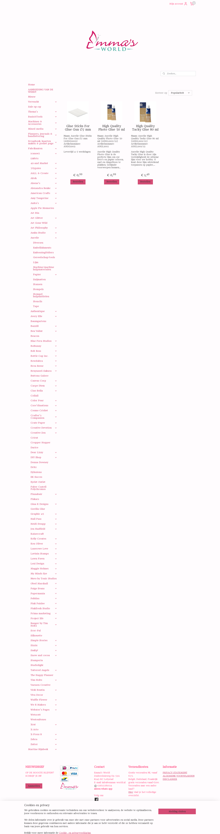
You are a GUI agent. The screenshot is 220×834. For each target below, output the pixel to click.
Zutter (44, 744)
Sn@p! (44, 650)
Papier (45, 274)
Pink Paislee (44, 603)
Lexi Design (44, 563)
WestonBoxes (38, 719)
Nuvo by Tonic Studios (44, 578)
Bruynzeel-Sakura (44, 370)
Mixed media (42, 128)
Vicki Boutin (44, 690)
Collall (34, 395)
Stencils (37, 301)
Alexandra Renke (44, 188)
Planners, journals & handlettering (42, 135)
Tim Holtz (44, 680)
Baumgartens (38, 321)
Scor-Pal (36, 630)
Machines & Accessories (42, 122)
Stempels (38, 289)
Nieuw (31, 96)
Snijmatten (39, 279)
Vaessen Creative (40, 685)
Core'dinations (44, 405)
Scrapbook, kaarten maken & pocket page (42, 142)
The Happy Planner (42, 675)
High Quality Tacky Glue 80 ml (145, 127)
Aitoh (44, 178)
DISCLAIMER (170, 779)
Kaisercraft (37, 533)
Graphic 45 (44, 513)
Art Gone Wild (39, 223)
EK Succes (36, 477)
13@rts (34, 158)
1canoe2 (44, 153)
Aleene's (44, 183)
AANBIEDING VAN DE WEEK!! (40, 90)
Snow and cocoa (44, 655)
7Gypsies (44, 168)
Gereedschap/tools (44, 257)
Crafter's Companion (44, 416)
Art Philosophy (44, 227)
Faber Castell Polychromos (38, 488)
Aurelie (44, 237)
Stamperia (37, 660)
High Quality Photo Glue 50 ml (111, 127)
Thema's (42, 111)
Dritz (34, 467)
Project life (44, 618)
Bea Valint (44, 331)
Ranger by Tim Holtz (44, 624)
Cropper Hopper (40, 442)
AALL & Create (44, 173)
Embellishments (42, 247)
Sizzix (44, 645)
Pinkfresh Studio (44, 608)
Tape (36, 306)
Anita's (44, 203)
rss (129, 828)
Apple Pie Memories (42, 208)
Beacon (35, 336)
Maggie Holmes (44, 568)
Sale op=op (34, 106)
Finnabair (44, 494)
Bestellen (78, 181)
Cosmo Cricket (44, 410)
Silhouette (36, 635)
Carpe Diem (44, 385)
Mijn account (178, 4)
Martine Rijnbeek (42, 749)
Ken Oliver (44, 543)
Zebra (44, 739)
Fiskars (35, 499)
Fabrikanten (42, 148)
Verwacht (42, 101)
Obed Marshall (44, 583)
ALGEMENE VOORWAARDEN (178, 776)
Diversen (38, 242)
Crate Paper (44, 422)
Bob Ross (44, 351)
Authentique (44, 311)
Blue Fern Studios (44, 341)
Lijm (35, 262)
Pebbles (44, 598)
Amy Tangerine (44, 198)
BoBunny (44, 346)
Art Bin (35, 213)
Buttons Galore (39, 375)
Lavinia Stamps (44, 553)
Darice (34, 447)
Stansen (37, 284)
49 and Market (44, 163)
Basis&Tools (42, 116)
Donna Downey (39, 462)
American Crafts (44, 193)
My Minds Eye (44, 573)
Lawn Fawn (44, 558)
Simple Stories (44, 640)
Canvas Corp (44, 380)
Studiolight (37, 665)
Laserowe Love (44, 548)
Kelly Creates (44, 538)
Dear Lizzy (44, 452)
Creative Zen (44, 432)
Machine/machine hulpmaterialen (43, 268)
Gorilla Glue (38, 509)
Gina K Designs (44, 504)
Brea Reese (44, 366)
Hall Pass (44, 518)
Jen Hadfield (44, 528)
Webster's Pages (44, 709)
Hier (130, 792)
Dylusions (36, 472)
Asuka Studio (44, 232)
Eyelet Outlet (38, 482)
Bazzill (44, 326)
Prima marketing (44, 613)
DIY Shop (44, 457)
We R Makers (44, 704)
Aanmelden (34, 786)
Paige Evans (44, 588)
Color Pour (44, 400)
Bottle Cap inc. (44, 356)
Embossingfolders (43, 252)
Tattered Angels (44, 670)
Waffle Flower (44, 699)
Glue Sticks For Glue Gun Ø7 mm (78, 127)
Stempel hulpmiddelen (41, 295)
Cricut (34, 437)
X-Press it (44, 734)
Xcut (44, 724)
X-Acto (34, 729)
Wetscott (36, 714)
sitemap (122, 828)
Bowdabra (44, 361)
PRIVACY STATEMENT (175, 772)
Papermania (44, 593)
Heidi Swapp (44, 523)
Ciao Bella (44, 390)
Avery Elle (44, 316)
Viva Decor (37, 694)
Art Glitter (44, 218)
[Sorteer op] (180, 92)
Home (31, 84)
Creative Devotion (44, 427)
